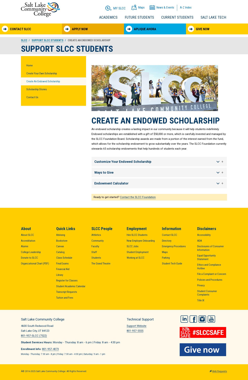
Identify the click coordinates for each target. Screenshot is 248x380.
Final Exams (62, 263)
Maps (165, 252)
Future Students (139, 17)
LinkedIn (184, 318)
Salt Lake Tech (213, 17)
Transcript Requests (66, 292)
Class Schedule (64, 257)
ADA (199, 240)
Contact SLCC (16, 29)
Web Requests (219, 371)
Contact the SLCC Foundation (138, 197)
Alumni (24, 246)
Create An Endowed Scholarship (43, 81)
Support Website (136, 326)
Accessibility (204, 235)
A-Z (185, 7)
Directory (166, 240)
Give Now (198, 29)
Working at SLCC (135, 257)
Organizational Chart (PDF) (35, 263)
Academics (108, 17)
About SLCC (27, 235)
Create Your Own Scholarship (41, 73)
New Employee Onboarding (141, 240)
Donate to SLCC (29, 257)
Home (29, 65)
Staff (94, 252)
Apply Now (76, 29)
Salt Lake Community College (40, 9)
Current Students (177, 17)
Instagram (202, 318)
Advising (60, 235)
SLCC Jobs (132, 246)
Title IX (200, 300)
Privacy (201, 285)
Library (59, 275)
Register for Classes (67, 280)
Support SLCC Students (47, 40)
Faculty (95, 246)
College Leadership (31, 252)
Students (96, 257)
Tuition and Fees (64, 297)
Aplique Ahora (141, 29)
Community (97, 240)
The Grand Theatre (100, 263)
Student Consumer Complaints (207, 293)
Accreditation (28, 240)
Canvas (60, 246)
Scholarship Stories (36, 89)
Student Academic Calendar (70, 286)
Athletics (96, 235)
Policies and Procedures (209, 279)
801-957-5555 (135, 330)
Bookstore (61, 240)
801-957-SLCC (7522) (34, 335)
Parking (166, 257)
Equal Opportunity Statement (206, 257)
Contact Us (32, 97)
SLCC (24, 40)
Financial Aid (62, 269)
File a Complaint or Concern (211, 274)
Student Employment (138, 252)
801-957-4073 (50, 349)
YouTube (211, 318)
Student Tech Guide (172, 263)
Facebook (193, 318)
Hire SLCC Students (137, 235)
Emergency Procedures (174, 246)
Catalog (60, 252)
